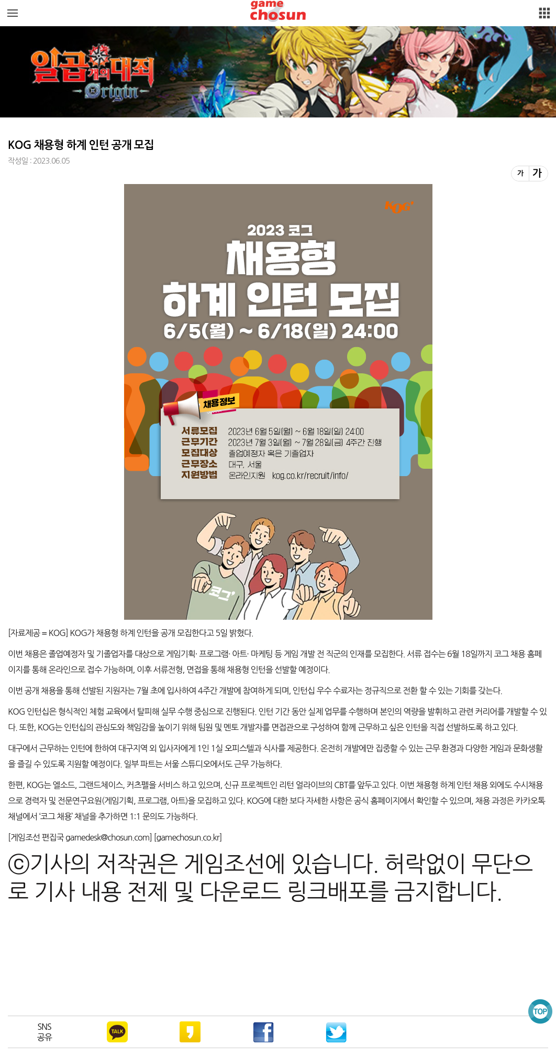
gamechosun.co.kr (187, 837)
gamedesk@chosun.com (107, 837)
